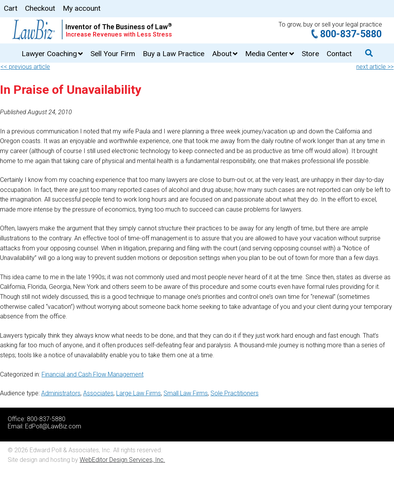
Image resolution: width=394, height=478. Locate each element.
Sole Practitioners (234, 393)
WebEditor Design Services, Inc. (122, 459)
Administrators (60, 393)
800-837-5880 (351, 34)
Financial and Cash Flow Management (93, 374)
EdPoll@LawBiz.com (53, 426)
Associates (98, 393)
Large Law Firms (138, 393)
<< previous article (25, 66)
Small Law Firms (186, 393)
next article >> (375, 66)
